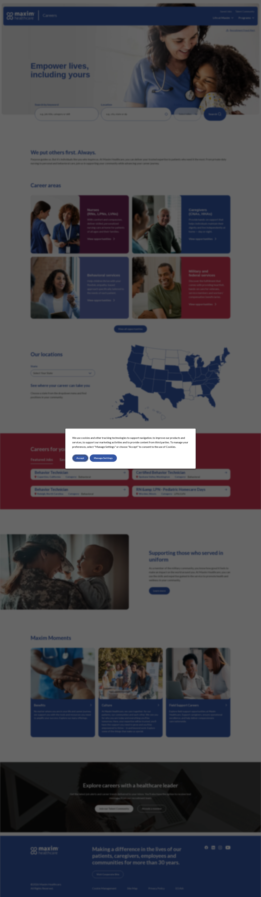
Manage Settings (103, 457)
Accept (80, 457)
